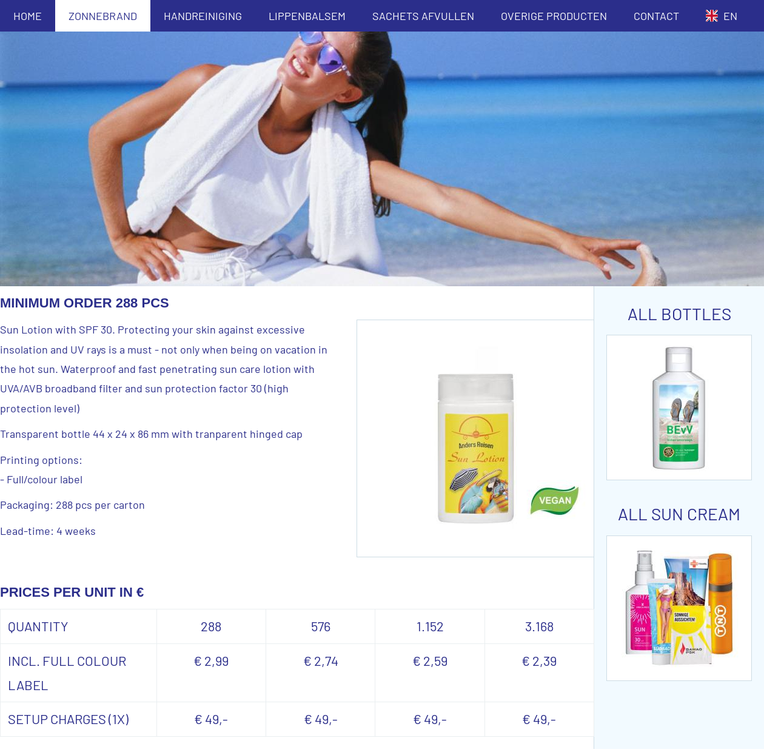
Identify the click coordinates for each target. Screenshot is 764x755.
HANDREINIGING (203, 15)
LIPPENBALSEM (307, 15)
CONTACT (656, 15)
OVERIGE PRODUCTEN (554, 15)
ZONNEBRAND (103, 15)
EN (721, 15)
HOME (27, 15)
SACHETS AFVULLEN (423, 15)
